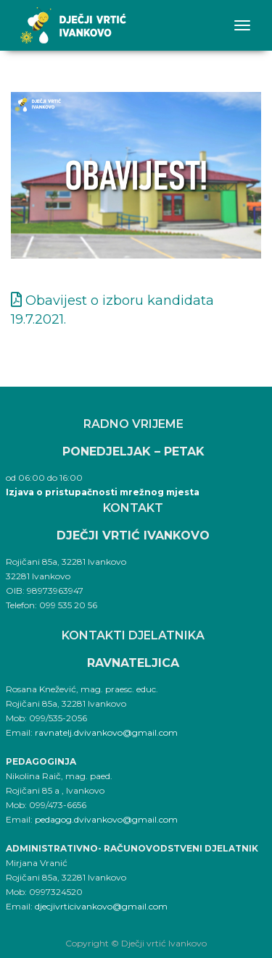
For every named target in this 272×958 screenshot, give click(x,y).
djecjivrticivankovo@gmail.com (101, 906)
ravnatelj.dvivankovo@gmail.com (106, 732)
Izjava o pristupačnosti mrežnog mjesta (102, 492)
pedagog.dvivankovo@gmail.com (106, 819)
